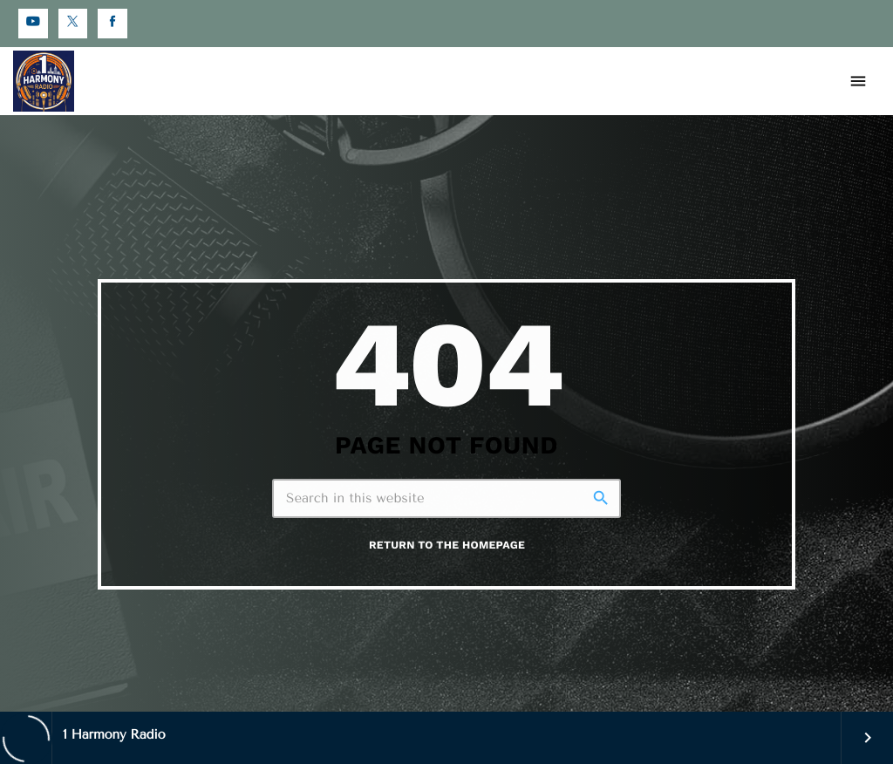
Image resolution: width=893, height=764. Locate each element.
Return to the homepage (447, 545)
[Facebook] (112, 23)
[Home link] (43, 81)
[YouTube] (33, 23)
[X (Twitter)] (73, 23)
